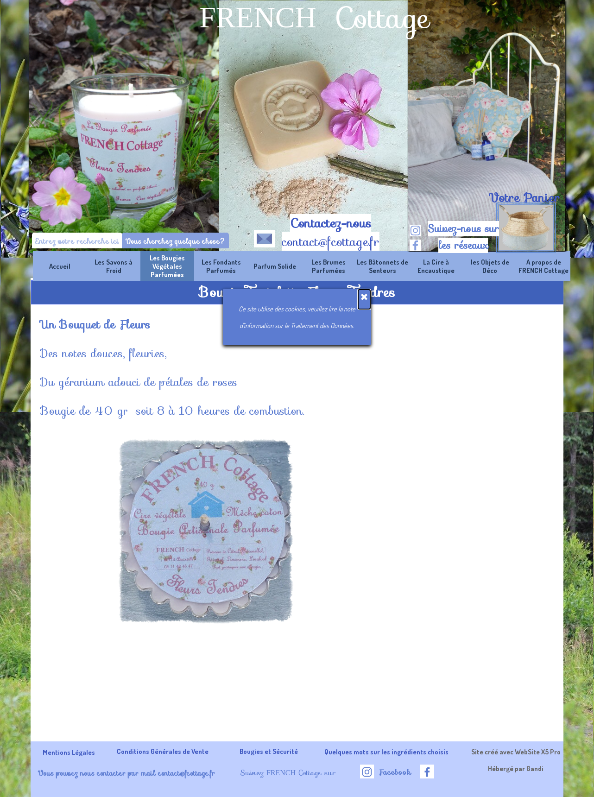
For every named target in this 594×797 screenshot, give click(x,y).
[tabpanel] (523, 198)
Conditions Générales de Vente (163, 751)
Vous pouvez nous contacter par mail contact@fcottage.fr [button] (126, 773)
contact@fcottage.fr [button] (330, 242)
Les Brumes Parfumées (328, 266)
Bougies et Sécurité (269, 751)
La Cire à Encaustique (436, 266)
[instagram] (415, 230)
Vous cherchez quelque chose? (175, 241)
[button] (264, 237)
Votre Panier (524, 198)
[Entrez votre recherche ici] (77, 241)
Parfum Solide (274, 266)
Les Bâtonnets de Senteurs (382, 266)
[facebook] (415, 245)
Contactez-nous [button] (330, 223)
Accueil (59, 266)
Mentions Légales (69, 752)
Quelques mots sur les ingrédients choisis (386, 751)
